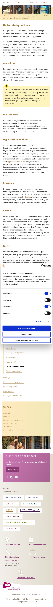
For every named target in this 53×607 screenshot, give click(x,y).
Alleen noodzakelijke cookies (26, 340)
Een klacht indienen (37, 557)
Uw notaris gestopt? (26, 577)
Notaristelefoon (12, 557)
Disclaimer (27, 599)
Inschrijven (13, 469)
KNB (39, 595)
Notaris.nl (7, 488)
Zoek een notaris (12, 545)
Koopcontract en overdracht (13, 382)
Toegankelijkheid (40, 599)
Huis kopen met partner (15, 353)
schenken (27, 197)
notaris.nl (7, 2)
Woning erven (8, 391)
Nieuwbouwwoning (13, 357)
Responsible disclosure (27, 601)
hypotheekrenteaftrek (16, 161)
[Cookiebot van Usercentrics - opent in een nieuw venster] (41, 265)
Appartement (11, 362)
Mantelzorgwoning (10, 387)
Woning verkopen (9, 377)
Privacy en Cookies (13, 599)
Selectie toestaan (26, 334)
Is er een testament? (37, 545)
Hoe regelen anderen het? (13, 396)
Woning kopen (8, 413)
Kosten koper (11, 348)
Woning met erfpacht (14, 371)
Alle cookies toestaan (26, 328)
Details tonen (41, 322)
